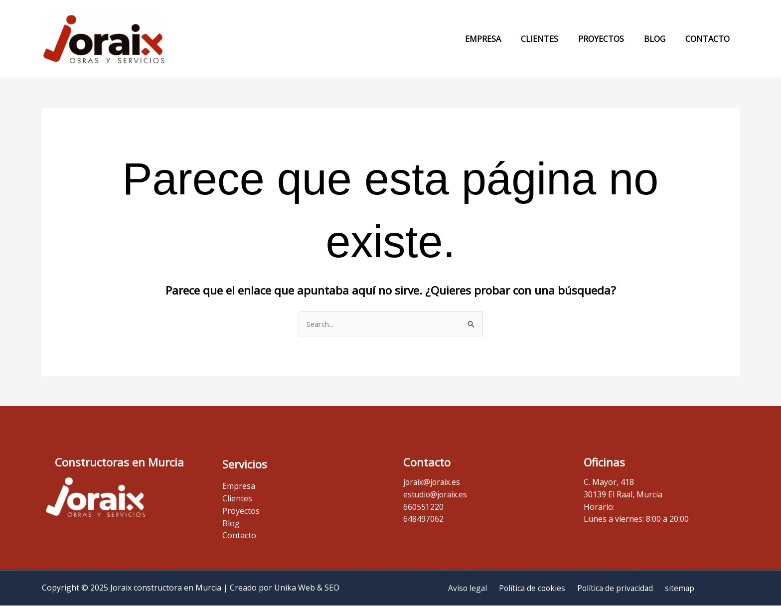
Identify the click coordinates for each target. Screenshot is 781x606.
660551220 (423, 506)
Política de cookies (533, 588)
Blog (660, 38)
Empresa (501, 38)
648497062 (423, 519)
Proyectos (611, 38)
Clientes (553, 38)
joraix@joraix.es (432, 482)
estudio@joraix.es (436, 494)
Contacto (709, 38)
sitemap (676, 588)
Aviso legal (471, 588)
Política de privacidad (614, 588)
